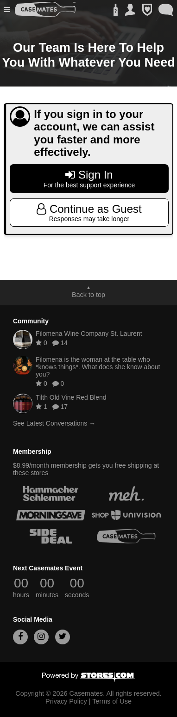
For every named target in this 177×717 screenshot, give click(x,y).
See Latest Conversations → (54, 423)
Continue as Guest (89, 213)
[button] (8, 9)
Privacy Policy (66, 701)
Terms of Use (112, 701)
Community (31, 321)
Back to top (88, 294)
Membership (32, 451)
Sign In (89, 178)
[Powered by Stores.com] (88, 677)
